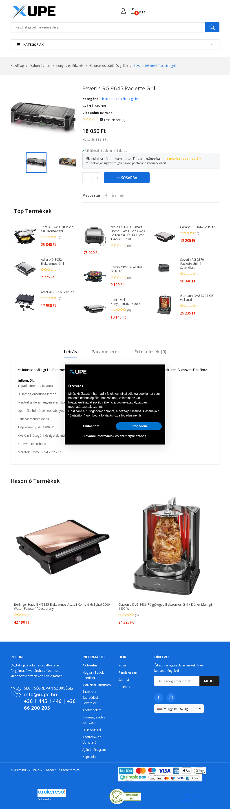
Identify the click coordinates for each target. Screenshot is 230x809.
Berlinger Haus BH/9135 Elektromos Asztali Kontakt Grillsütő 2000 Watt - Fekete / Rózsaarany (62, 607)
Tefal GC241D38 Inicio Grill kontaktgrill (57, 229)
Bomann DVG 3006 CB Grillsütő (196, 298)
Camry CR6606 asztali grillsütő (126, 269)
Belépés (124, 687)
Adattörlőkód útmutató (91, 739)
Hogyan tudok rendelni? (93, 675)
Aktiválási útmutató (96, 685)
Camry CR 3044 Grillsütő (197, 227)
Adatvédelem (92, 710)
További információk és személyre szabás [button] (115, 436)
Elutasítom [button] (91, 426)
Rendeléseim (127, 672)
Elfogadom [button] (139, 426)
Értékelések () (114, 120)
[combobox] (179, 708)
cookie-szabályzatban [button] (132, 402)
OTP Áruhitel (91, 730)
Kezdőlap (17, 65)
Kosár (122, 665)
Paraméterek (105, 352)
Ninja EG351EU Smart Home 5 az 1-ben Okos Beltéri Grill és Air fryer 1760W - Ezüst (128, 233)
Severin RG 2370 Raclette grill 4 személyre (192, 264)
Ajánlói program (94, 749)
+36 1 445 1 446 (43, 701)
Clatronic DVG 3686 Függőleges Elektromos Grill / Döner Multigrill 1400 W (165, 607)
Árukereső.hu (45, 799)
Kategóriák (30, 44)
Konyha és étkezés (70, 65)
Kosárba (126, 177)
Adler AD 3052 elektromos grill (52, 262)
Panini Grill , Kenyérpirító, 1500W (125, 302)
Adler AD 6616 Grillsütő (57, 292)
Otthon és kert (40, 65)
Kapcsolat (89, 757)
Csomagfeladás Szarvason (93, 720)
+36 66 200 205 (50, 704)
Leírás (70, 352)
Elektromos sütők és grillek (108, 65)
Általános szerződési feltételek (90, 697)
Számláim (125, 679)
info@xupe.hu (40, 694)
